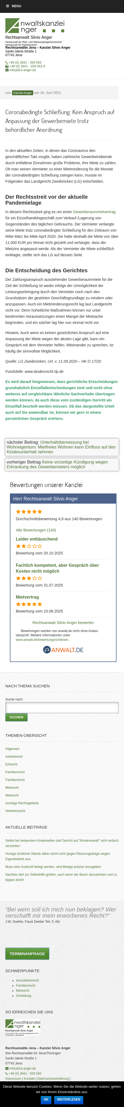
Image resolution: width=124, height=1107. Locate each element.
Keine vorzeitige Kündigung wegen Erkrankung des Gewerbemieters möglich (57, 464)
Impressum (13, 1079)
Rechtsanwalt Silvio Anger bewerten (63, 622)
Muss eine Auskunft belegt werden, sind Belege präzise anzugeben (53, 867)
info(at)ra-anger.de (20, 70)
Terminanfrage (27, 953)
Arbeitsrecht (13, 757)
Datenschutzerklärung (53, 1079)
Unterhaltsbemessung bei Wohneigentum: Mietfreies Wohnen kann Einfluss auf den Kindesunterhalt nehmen (61, 447)
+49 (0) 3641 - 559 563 (23, 62)
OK (46, 1099)
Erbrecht (11, 764)
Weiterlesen (68, 1099)
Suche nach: (14, 699)
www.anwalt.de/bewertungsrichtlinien (42, 640)
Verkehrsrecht (15, 811)
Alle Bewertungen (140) (36, 530)
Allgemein (12, 749)
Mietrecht (11, 788)
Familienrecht (15, 772)
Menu (13, 6)
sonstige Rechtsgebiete (22, 803)
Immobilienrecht (27, 980)
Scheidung (23, 996)
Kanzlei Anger (23, 92)
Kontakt (29, 1079)
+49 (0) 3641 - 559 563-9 (25, 66)
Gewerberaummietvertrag (94, 212)
